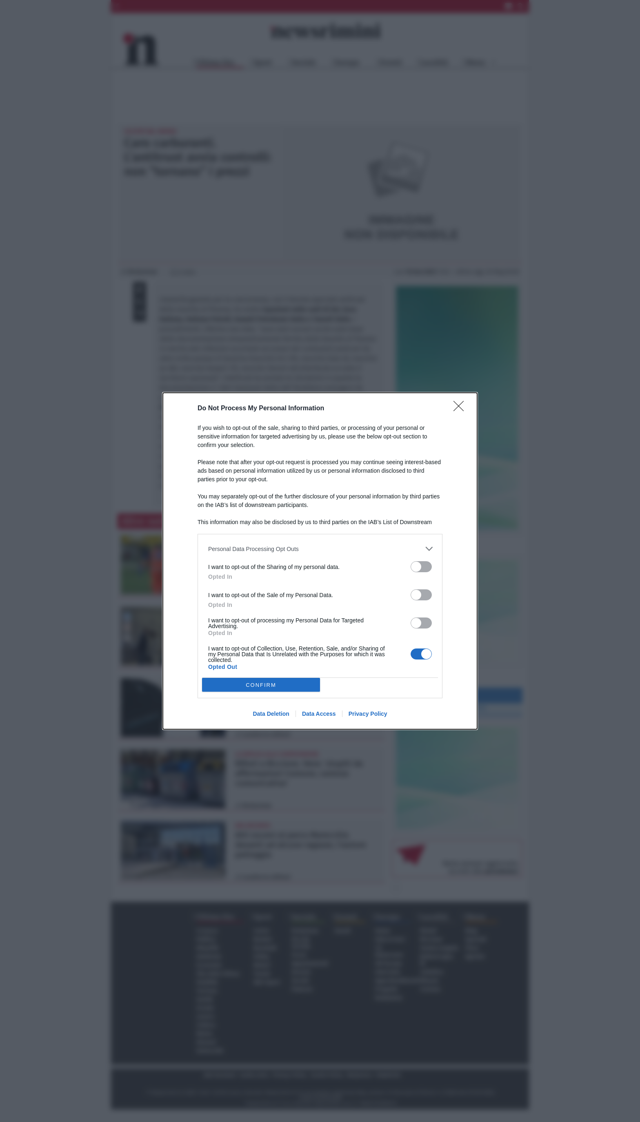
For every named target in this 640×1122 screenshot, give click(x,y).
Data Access (319, 713)
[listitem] (320, 548)
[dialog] (320, 561)
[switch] (421, 566)
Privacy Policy (368, 713)
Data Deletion (271, 713)
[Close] (461, 408)
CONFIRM (261, 685)
